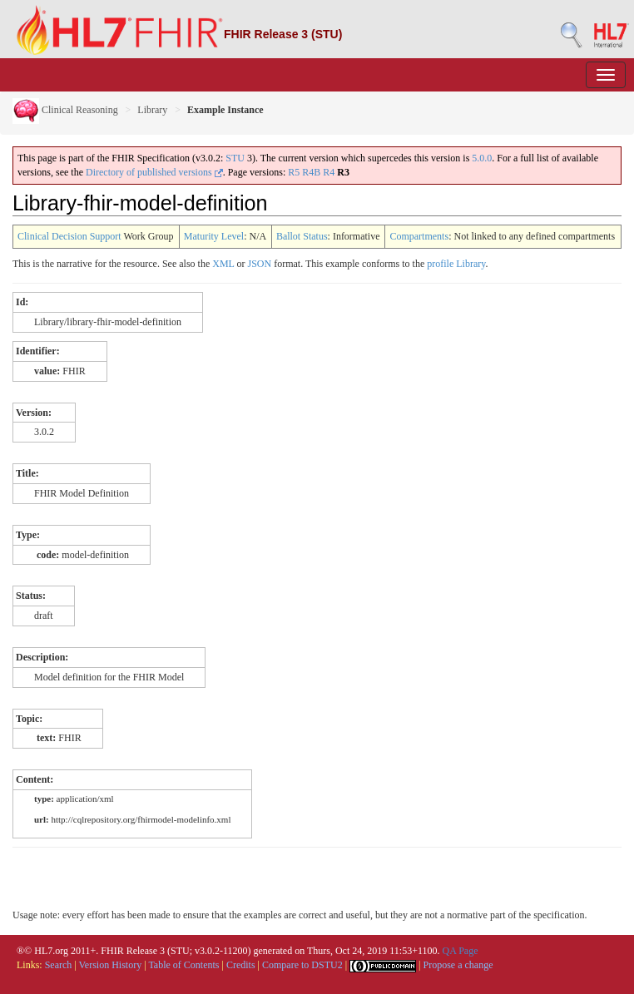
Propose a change (458, 965)
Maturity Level (214, 236)
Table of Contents (183, 965)
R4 (328, 172)
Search (58, 965)
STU (235, 158)
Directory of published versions (154, 172)
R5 (294, 172)
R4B (311, 172)
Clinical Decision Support (69, 236)
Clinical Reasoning (65, 110)
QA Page (460, 951)
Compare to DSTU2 (302, 965)
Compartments (418, 236)
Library (152, 110)
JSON (259, 264)
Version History (110, 965)
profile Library (456, 264)
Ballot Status (302, 236)
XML (223, 264)
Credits (240, 965)
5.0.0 (482, 158)
